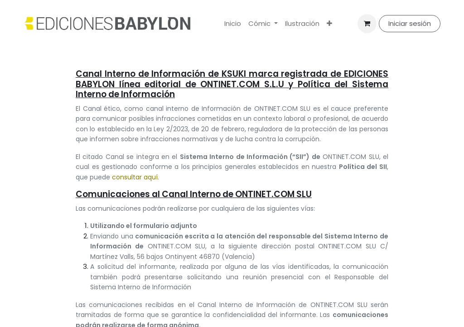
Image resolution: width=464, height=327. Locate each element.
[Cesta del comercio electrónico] (367, 23)
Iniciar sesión (409, 23)
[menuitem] (233, 24)
